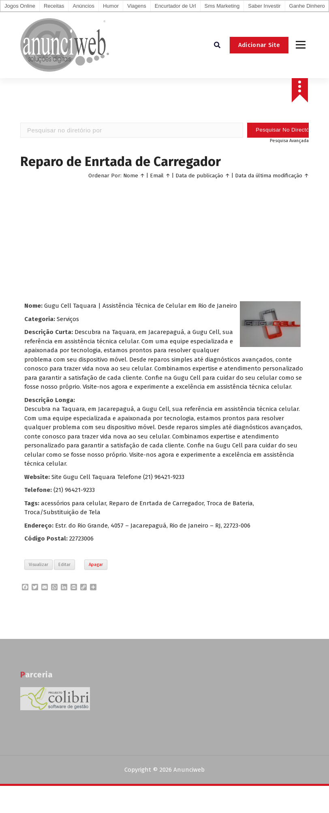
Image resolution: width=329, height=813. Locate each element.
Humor (111, 6)
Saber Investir (264, 6)
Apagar (96, 564)
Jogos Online (19, 6)
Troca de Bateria (230, 503)
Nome (130, 175)
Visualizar (38, 564)
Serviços (68, 319)
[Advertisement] (165, 238)
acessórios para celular (73, 503)
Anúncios (83, 6)
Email (157, 175)
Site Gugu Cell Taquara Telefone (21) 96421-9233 (117, 477)
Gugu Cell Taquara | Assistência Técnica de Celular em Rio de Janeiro (140, 305)
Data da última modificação (268, 175)
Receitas (54, 6)
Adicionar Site (259, 45)
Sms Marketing (222, 6)
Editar (64, 564)
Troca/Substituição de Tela (62, 512)
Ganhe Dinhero (307, 6)
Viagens (136, 6)
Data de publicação (199, 175)
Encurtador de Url (175, 6)
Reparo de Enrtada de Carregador (156, 503)
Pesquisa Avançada (289, 140)
